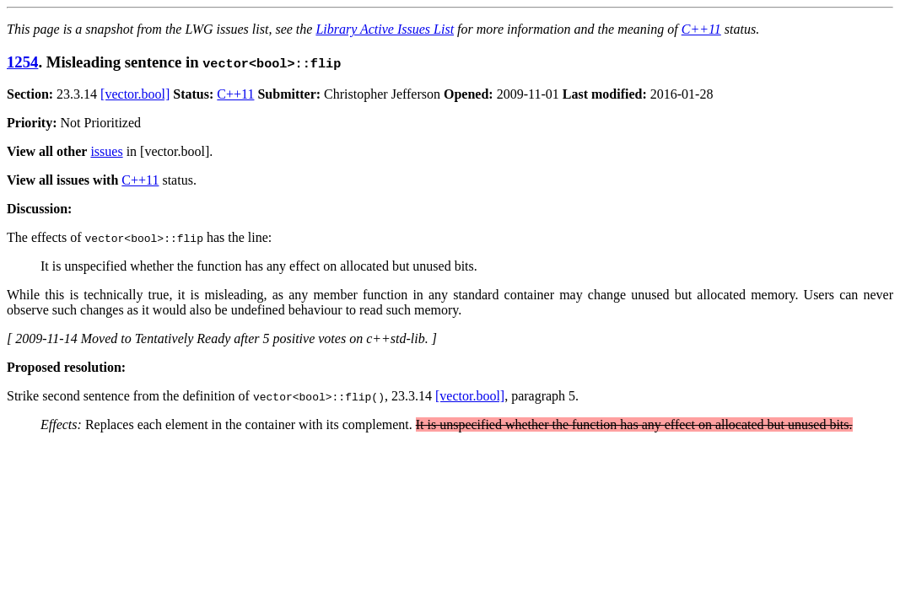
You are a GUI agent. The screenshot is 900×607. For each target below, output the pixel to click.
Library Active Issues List (384, 29)
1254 (22, 62)
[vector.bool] (135, 94)
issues (106, 151)
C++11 (701, 29)
